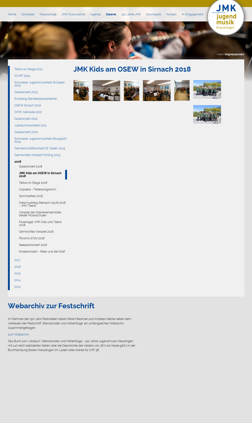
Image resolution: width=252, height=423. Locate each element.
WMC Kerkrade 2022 (28, 112)
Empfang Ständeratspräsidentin (35, 98)
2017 (17, 260)
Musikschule (48, 14)
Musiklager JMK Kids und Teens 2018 (40, 223)
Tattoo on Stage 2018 (33, 182)
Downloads (153, 14)
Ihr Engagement (192, 14)
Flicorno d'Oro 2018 (32, 238)
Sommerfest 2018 (31, 196)
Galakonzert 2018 (30, 166)
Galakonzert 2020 (26, 132)
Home (12, 14)
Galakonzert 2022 (25, 118)
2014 (17, 280)
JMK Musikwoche (73, 14)
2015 (17, 273)
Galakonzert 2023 (25, 92)
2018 (17, 161)
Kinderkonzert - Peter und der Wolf (42, 251)
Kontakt (171, 14)
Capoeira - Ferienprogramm (37, 189)
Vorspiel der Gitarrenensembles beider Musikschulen (40, 214)
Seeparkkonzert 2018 (33, 245)
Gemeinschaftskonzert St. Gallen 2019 (39, 148)
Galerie (111, 14)
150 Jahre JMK (131, 14)
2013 (17, 286)
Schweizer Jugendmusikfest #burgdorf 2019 (40, 140)
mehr (230, 54)
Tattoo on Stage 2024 (28, 69)
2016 (17, 266)
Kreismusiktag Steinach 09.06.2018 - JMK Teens (42, 204)
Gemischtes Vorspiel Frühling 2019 (37, 155)
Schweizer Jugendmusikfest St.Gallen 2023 (39, 84)
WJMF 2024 (22, 76)
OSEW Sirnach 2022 (27, 105)
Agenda (95, 14)
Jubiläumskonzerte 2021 (30, 125)
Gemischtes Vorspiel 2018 (36, 231)
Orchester (28, 14)
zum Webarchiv (18, 334)
